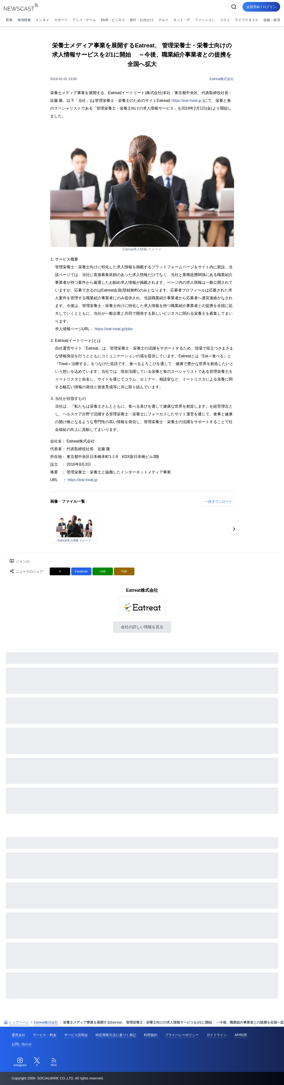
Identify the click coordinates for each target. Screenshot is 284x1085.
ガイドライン (217, 1035)
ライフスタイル (246, 20)
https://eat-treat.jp (187, 100)
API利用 (241, 1035)
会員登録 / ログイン (261, 7)
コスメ (225, 20)
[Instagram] (20, 1062)
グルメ (163, 20)
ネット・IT (181, 20)
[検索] (234, 7)
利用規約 (150, 1035)
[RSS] (53, 1062)
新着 (9, 20)
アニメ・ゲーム (84, 20)
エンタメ (42, 20)
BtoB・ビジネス (113, 20)
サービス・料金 (44, 1035)
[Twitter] (36, 1062)
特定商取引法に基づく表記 (116, 1035)
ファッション (205, 20)
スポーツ (61, 20)
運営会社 (18, 1035)
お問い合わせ (22, 1044)
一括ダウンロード (218, 501)
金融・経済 (271, 20)
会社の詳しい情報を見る (142, 627)
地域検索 (24, 20)
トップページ (16, 1022)
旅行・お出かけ (141, 20)
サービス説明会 (76, 1035)
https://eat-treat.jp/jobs (114, 329)
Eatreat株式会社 (221, 79)
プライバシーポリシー (182, 1035)
